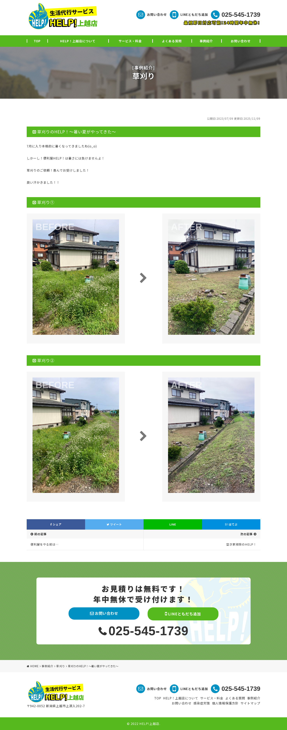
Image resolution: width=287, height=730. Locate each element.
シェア (56, 524)
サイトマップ (250, 703)
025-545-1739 (241, 14)
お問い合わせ (157, 14)
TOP (37, 41)
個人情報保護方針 (225, 703)
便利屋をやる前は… (45, 544)
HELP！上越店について (77, 41)
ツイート (114, 524)
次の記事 (246, 534)
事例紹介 (206, 41)
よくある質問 (172, 41)
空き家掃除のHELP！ (241, 544)
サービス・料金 (130, 41)
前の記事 (40, 534)
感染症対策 (202, 703)
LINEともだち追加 (194, 14)
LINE (172, 524)
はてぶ (231, 524)
